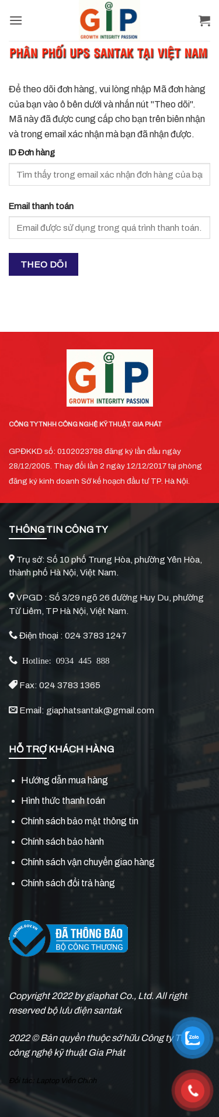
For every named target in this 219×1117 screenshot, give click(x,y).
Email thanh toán (41, 206)
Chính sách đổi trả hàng (68, 883)
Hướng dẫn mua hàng (64, 780)
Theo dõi (43, 264)
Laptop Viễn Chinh (66, 1081)
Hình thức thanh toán (63, 801)
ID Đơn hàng (32, 152)
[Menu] (16, 20)
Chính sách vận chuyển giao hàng (88, 862)
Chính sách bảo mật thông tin (79, 821)
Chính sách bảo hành (62, 842)
